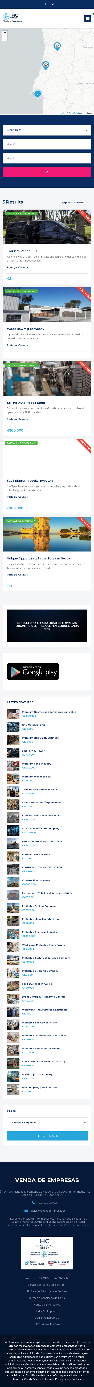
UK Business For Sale (47, 1324)
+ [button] (5, 33)
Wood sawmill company (25, 329)
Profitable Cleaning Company (40, 971)
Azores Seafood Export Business (42, 841)
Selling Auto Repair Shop (26, 402)
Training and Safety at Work (39, 790)
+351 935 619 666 (48, 1202)
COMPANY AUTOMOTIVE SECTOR (42, 867)
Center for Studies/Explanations (41, 802)
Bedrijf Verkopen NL (47, 1311)
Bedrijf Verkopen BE (47, 1317)
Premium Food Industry (36, 764)
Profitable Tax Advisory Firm (39, 1023)
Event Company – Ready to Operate (44, 997)
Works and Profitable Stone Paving (43, 945)
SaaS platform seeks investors (30, 480)
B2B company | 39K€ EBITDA (40, 1087)
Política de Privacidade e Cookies (47, 1291)
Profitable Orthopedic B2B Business (44, 1036)
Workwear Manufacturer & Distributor (45, 1010)
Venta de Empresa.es (47, 1304)
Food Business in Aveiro (37, 984)
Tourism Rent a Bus (22, 251)
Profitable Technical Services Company (46, 958)
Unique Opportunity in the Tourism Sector (39, 558)
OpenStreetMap (76, 113)
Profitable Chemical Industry (39, 932)
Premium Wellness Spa (36, 777)
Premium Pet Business (36, 854)
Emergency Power (33, 751)
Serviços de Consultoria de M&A (47, 1284)
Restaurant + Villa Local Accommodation (47, 893)
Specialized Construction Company (44, 1061)
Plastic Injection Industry (37, 1074)
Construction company (36, 880)
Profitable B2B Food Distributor (41, 1048)
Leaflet (63, 113)
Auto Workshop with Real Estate (41, 815)
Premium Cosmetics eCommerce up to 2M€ (49, 712)
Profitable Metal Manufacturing (41, 919)
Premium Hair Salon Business (40, 738)
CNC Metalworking (33, 725)
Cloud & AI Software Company (40, 828)
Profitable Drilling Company (39, 906)
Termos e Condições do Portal (47, 1297)
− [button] (5, 38)
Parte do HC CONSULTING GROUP (47, 1278)
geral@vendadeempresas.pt (48, 1210)
